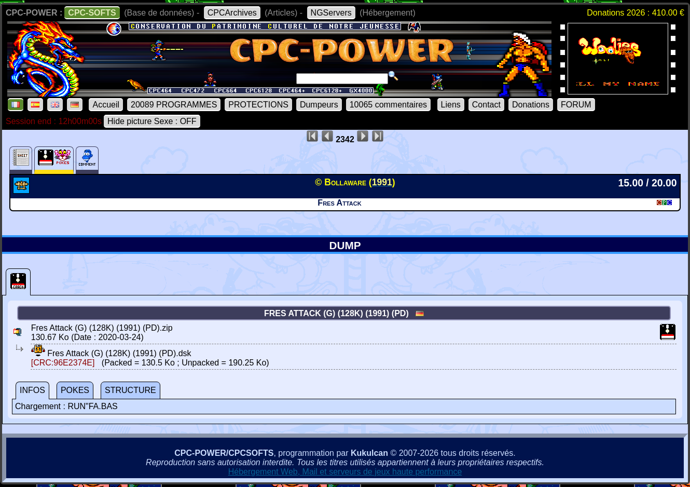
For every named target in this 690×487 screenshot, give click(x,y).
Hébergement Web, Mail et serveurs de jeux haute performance (345, 471)
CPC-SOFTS (92, 12)
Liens (451, 104)
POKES (75, 390)
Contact (486, 104)
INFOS (32, 390)
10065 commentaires (388, 104)
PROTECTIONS (258, 104)
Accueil (105, 104)
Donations (530, 104)
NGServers (331, 12)
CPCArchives (232, 12)
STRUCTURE (130, 390)
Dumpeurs (319, 104)
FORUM (576, 104)
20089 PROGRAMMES (174, 104)
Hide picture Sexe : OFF (152, 121)
